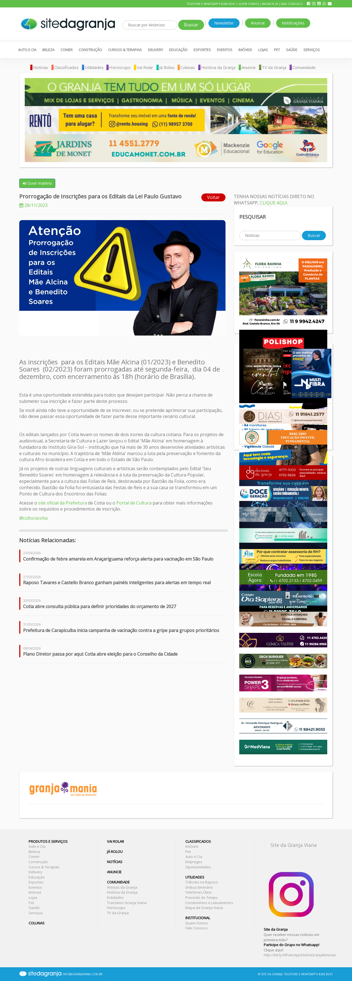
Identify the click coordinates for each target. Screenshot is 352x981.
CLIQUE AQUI (273, 203)
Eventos (224, 49)
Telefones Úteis (198, 892)
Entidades (115, 897)
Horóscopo (120, 67)
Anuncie (258, 23)
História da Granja (218, 67)
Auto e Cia (27, 49)
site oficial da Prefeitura (62, 503)
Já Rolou (166, 67)
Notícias (40, 67)
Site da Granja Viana (294, 845)
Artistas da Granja (122, 887)
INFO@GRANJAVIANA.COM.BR (83, 974)
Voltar (213, 197)
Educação (178, 49)
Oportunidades (198, 866)
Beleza (48, 49)
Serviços (311, 49)
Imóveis (245, 49)
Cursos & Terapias (125, 49)
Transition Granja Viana (127, 902)
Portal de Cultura (134, 503)
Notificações (293, 23)
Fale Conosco (292, 4)
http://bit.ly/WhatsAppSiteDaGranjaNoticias (300, 954)
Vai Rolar (145, 67)
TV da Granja (274, 67)
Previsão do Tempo (201, 897)
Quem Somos (248, 4)
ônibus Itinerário (199, 887)
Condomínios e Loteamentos (209, 902)
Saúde (291, 49)
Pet (277, 49)
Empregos (193, 861)
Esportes (202, 49)
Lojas (263, 49)
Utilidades (94, 67)
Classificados (66, 67)
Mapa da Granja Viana (204, 907)
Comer (67, 49)
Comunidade (304, 67)
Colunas (187, 67)
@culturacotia (33, 518)
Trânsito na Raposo (201, 882)
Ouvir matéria (37, 183)
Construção (90, 49)
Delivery (155, 49)
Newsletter (224, 23)
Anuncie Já (270, 4)
